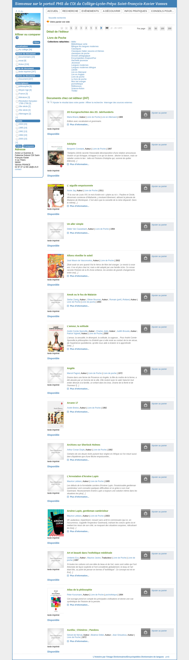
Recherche (70, 11)
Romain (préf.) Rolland (120, 299)
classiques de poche (80, 53)
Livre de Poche (93, 117)
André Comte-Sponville (77, 331)
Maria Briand (72, 117)
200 (169, 28)
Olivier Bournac (94, 299)
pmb (167, 657)
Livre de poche (77, 77)
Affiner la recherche (94, 102)
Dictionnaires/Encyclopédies (127, 657)
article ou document (25, 76)
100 (162, 28)
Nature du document (26, 54)
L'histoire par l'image (103, 657)
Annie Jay (71, 190)
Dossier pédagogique (80, 56)
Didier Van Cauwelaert (77, 229)
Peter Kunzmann (74, 595)
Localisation (22, 46)
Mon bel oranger (78, 81)
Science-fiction (77, 88)
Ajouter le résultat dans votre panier (68, 102)
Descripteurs (22, 83)
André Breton (73, 408)
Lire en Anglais (77, 74)
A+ (21, 11)
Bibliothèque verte (79, 44)
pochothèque (77, 84)
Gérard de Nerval (74, 635)
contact (18, 169)
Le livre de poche (78, 79)
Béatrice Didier (97, 635)
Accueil (53, 11)
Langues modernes (79, 65)
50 (156, 28)
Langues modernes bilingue (83, 67)
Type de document (25, 68)
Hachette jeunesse (79, 60)
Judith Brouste (123, 331)
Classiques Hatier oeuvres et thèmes (87, 51)
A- (17, 11)
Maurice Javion (94, 558)
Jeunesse (75, 63)
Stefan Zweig (73, 299)
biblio (73, 42)
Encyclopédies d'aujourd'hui (83, 58)
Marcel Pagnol (73, 373)
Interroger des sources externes (118, 102)
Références (76, 86)
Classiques (76, 49)
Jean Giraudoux (119, 635)
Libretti (74, 70)
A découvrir (111, 11)
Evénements (90, 11)
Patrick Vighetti (73, 333)
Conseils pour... (162, 11)
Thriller (74, 91)
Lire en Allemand (78, 72)
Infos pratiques (135, 11)
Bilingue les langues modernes (84, 46)
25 (149, 28)
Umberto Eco (73, 558)
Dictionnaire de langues (152, 657)
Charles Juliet (102, 331)
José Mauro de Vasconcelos (79, 260)
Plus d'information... (79, 124)
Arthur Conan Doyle (75, 450)
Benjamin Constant (75, 149)
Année (19, 121)
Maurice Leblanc (74, 481)
